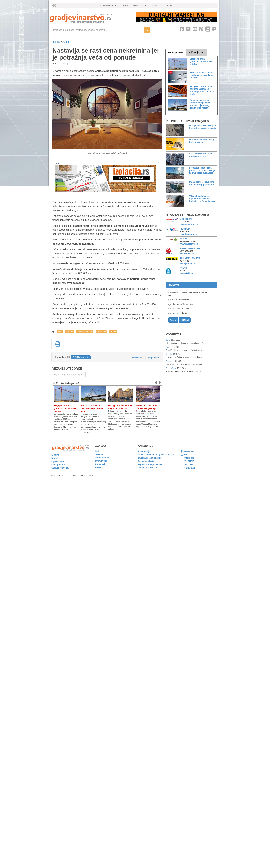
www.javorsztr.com (189, 244)
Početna (56, 41)
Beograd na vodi (84, 331)
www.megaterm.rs (189, 224)
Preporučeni (153, 358)
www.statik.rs (186, 273)
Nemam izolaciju (179, 313)
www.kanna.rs (187, 254)
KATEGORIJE (108, 6)
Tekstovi (99, 454)
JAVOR (183, 239)
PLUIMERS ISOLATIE (190, 258)
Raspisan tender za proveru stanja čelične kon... (92, 408)
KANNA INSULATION (190, 248)
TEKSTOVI (140, 6)
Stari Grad (101, 331)
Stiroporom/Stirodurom (182, 304)
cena (60, 331)
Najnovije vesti (175, 52)
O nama (55, 455)
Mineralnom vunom (180, 299)
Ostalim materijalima (181, 308)
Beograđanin (171, 368)
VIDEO (170, 5)
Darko (168, 340)
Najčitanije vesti (196, 52)
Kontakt (55, 458)
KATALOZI (156, 5)
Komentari (174, 334)
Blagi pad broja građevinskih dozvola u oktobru (65, 408)
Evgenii (169, 347)
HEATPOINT (185, 229)
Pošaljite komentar (81, 357)
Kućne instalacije (146, 461)
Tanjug (65, 64)
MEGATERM (186, 219)
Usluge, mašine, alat (147, 467)
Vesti (67, 41)
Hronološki (137, 358)
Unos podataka (58, 464)
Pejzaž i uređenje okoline (150, 464)
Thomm (169, 361)
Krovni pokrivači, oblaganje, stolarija (156, 454)
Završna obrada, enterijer (150, 458)
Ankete (98, 467)
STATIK (183, 268)
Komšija (169, 354)
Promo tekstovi (102, 457)
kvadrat (69, 331)
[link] (90, 18)
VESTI (125, 5)
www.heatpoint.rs (188, 234)
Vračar (113, 331)
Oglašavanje (57, 461)
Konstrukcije (144, 451)
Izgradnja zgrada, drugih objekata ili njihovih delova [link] (70, 374)
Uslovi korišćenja (60, 468)
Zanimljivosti (101, 461)
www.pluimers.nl (188, 263)
